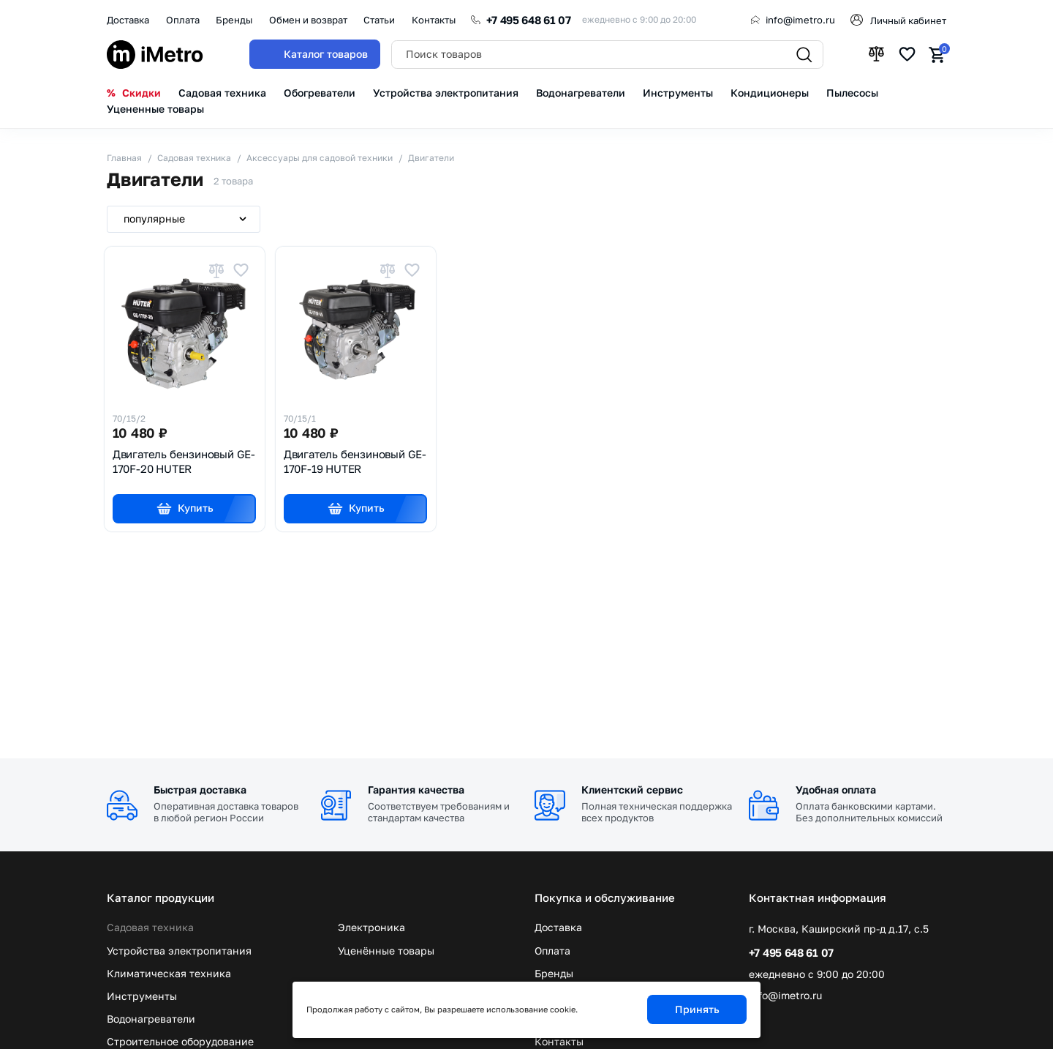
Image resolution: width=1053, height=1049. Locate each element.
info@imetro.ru (800, 20)
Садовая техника (150, 927)
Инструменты (142, 996)
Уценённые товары (386, 951)
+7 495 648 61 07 (528, 19)
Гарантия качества (416, 789)
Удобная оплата (836, 789)
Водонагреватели (151, 1019)
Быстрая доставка (200, 789)
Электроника (371, 927)
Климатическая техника (169, 973)
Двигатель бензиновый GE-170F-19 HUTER (355, 461)
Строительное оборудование (180, 1042)
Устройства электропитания (179, 951)
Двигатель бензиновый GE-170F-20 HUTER (184, 461)
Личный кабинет (908, 20)
